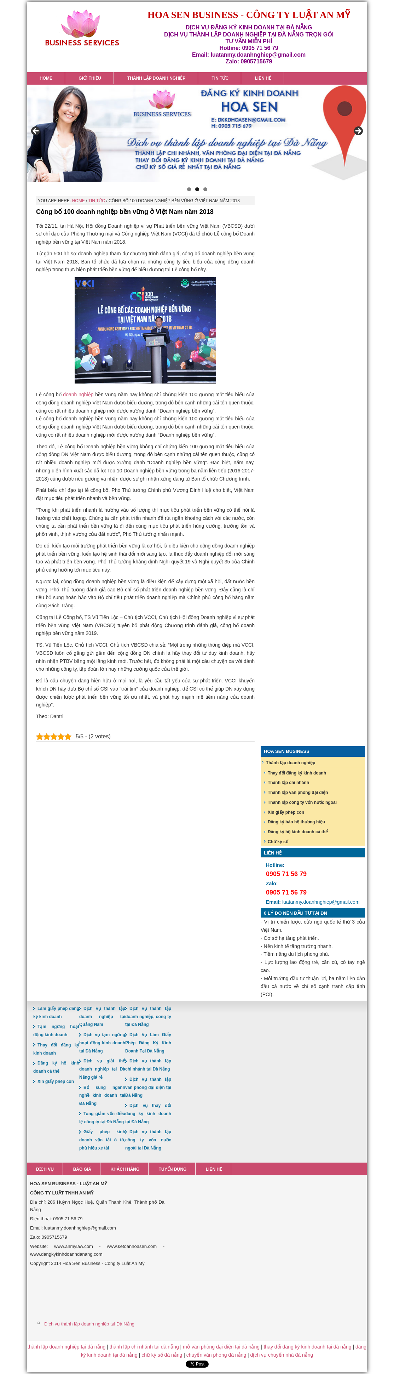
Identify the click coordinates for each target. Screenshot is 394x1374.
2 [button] (197, 189)
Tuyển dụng (173, 1169)
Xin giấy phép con (286, 812)
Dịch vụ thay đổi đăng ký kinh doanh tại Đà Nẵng (148, 1113)
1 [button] (189, 189)
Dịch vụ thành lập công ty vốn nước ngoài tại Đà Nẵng (148, 1140)
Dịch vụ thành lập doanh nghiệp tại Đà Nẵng (89, 1324)
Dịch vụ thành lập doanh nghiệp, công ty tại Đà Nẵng (148, 1016)
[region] (197, 133)
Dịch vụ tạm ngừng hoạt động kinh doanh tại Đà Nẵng (102, 1043)
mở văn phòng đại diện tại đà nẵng (221, 1347)
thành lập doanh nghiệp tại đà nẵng (66, 1347)
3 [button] (205, 189)
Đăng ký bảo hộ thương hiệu (296, 821)
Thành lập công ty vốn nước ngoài (302, 802)
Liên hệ (214, 1169)
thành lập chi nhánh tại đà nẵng (144, 1347)
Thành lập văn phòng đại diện (298, 792)
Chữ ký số (278, 841)
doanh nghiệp (78, 394)
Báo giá (82, 1169)
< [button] (36, 131)
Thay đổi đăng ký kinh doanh (297, 773)
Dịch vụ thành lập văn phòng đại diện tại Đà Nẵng (148, 1087)
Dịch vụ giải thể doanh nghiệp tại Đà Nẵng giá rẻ (102, 1069)
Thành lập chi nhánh (288, 782)
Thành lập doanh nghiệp (290, 762)
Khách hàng (124, 1169)
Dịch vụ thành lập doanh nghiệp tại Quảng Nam (102, 1016)
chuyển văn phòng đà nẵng (216, 1355)
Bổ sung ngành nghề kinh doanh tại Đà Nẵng (102, 1095)
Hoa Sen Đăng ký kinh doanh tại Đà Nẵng (82, 27)
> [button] (358, 131)
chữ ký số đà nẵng (161, 1355)
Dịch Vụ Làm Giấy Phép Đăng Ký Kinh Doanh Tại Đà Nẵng (148, 1043)
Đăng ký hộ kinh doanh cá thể (298, 831)
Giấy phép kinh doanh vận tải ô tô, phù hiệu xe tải (102, 1140)
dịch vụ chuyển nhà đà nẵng (281, 1355)
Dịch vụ (45, 1169)
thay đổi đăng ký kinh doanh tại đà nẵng (307, 1347)
